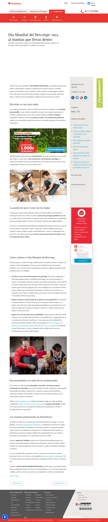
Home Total (13, 510)
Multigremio (14, 507)
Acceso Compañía (82, 499)
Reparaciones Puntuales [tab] (38, 11)
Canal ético (48, 510)
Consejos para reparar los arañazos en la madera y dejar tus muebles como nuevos (82, 164)
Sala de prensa (48, 500)
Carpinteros (38, 495)
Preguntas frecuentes (50, 502)
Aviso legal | (61, 520)
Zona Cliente (81, 495)
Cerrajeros (37, 500)
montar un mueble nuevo (22, 401)
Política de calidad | (88, 520)
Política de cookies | (74, 520)
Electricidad (13, 497)
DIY (78, 111)
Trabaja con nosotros (50, 507)
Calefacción (28, 497)
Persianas (27, 507)
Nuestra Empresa (49, 495)
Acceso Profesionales (82, 497)
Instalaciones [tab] (58, 11)
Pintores (37, 505)
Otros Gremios (38, 510)
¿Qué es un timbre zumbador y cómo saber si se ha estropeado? (82, 134)
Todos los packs (14, 512)
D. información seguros (16, 515)
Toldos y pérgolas (39, 497)
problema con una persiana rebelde (23, 325)
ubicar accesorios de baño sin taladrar (31, 404)
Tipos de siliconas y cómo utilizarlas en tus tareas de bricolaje (81, 155)
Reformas (37, 507)
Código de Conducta (49, 512)
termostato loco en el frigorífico (47, 325)
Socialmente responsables (51, 497)
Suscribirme (83, 260)
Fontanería (13, 495)
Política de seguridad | (81, 520)
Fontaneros (28, 500)
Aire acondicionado (15, 505)
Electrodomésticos (15, 500)
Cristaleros (38, 502)
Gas (12, 502)
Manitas (73, 111)
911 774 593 (91, 11)
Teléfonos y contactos (50, 505)
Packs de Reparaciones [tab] (18, 11)
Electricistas (28, 495)
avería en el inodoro (53, 323)
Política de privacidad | (67, 520)
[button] (38, 139)
